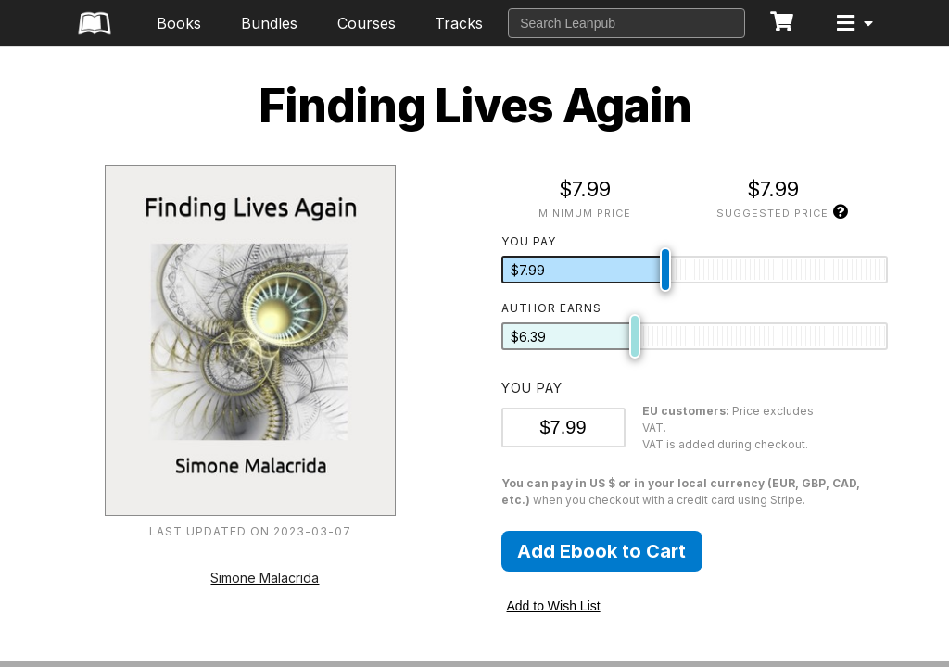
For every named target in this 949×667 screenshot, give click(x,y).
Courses (366, 23)
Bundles (269, 23)
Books (179, 23)
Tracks (459, 23)
